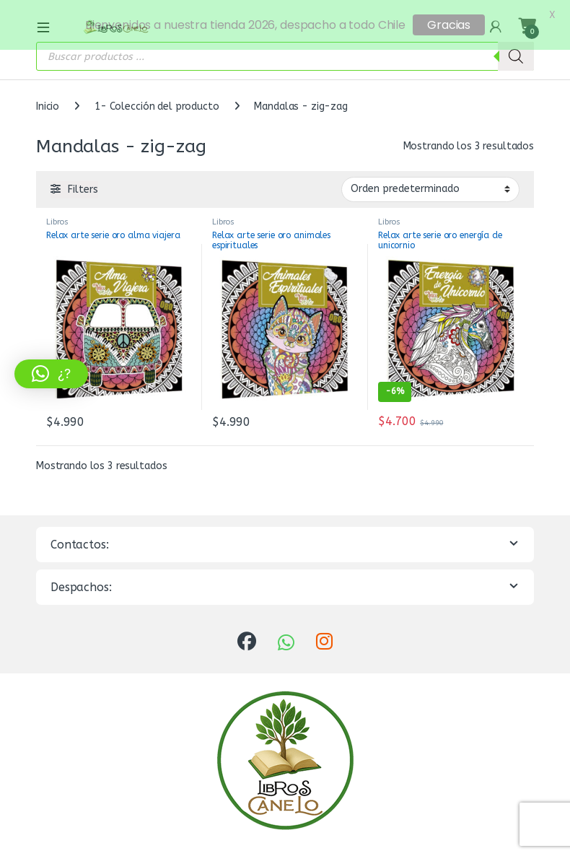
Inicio (47, 101)
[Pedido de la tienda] (430, 183)
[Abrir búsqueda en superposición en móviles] (285, 50)
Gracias (448, 25)
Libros (57, 216)
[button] (51, 373)
